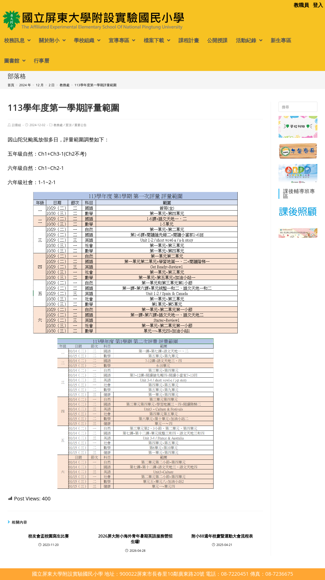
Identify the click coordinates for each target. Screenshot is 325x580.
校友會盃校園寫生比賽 (48, 536)
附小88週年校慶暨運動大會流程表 (222, 536)
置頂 (69, 125)
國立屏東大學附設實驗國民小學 (42, 20)
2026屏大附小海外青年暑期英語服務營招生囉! (135, 538)
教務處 (58, 125)
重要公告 (80, 125)
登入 (318, 5)
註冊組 (16, 125)
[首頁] (11, 85)
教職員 (301, 5)
